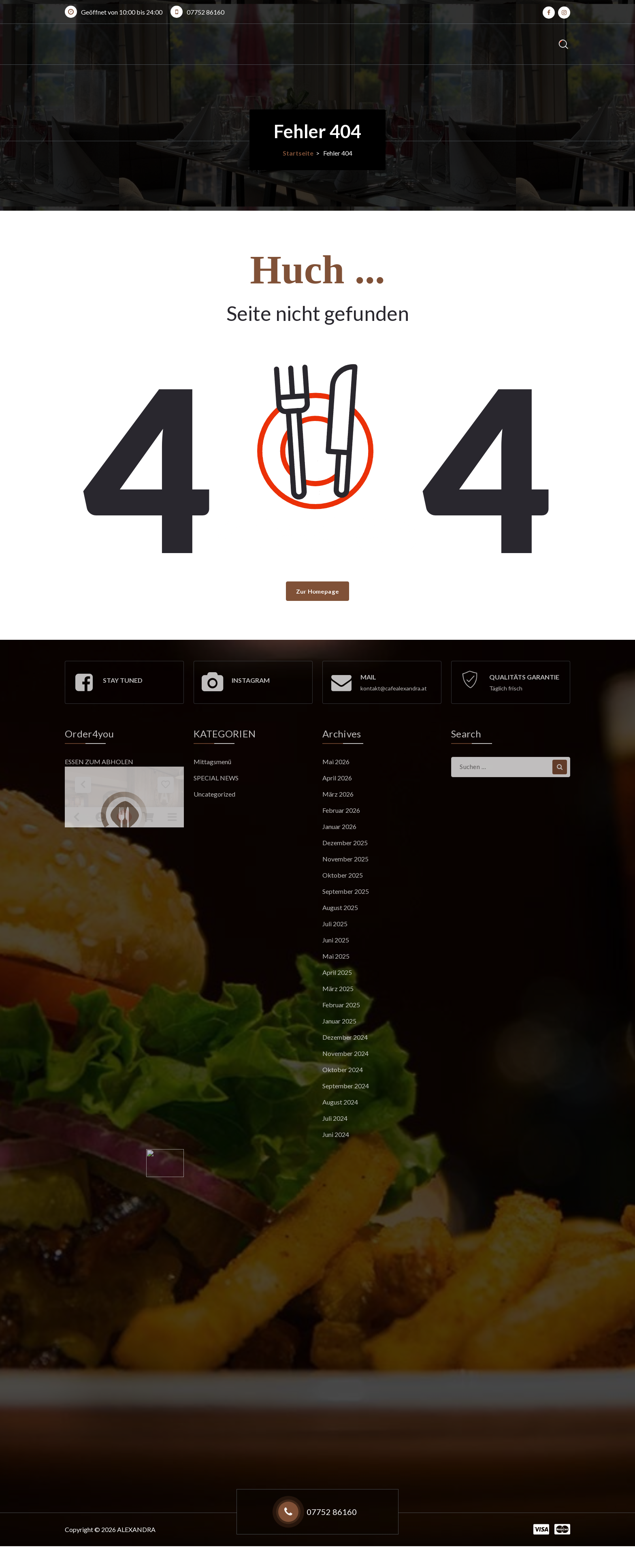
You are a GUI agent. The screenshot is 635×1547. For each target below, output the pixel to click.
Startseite (298, 153)
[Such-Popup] (563, 44)
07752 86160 (205, 12)
